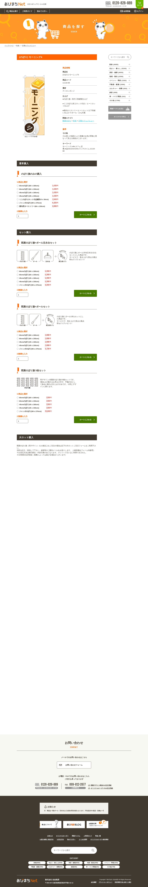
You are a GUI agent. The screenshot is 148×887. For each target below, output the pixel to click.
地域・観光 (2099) (116, 76)
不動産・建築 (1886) (117, 84)
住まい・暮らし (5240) (118, 68)
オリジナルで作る (121, 117)
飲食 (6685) (113, 64)
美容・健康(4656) (74, 863)
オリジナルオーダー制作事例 (99, 839)
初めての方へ (71, 839)
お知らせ (50, 836)
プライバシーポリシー (105, 882)
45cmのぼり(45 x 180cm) (28, 193)
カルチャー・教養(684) (55, 867)
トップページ (9, 45)
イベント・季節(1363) (111, 863)
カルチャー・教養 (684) (118, 88)
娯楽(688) (74, 867)
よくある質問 (83, 839)
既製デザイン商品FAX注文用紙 (101, 785)
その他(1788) (111, 867)
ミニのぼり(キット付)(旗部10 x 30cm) (33, 199)
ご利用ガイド (88, 836)
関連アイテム (76, 836)
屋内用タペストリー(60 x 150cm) (31, 206)
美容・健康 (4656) (116, 72)
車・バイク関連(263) (92, 867)
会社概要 (93, 882)
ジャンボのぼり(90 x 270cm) (29, 203)
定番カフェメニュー (29, 45)
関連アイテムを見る (116, 109)
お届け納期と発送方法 (46, 839)
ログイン (140, 11)
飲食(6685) (37, 863)
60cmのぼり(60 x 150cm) (28, 189)
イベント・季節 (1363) (118, 80)
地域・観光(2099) (92, 863)
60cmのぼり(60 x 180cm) (28, 186)
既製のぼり (67, 121)
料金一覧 (98, 836)
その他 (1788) (114, 100)
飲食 (17, 45)
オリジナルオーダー (62, 836)
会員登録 (126, 11)
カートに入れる (87, 215)
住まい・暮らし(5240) (55, 863)
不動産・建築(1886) (37, 867)
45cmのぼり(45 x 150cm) (28, 196)
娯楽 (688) (113, 92)
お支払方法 (60, 839)
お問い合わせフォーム (71, 765)
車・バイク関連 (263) (117, 96)
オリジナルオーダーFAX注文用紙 (102, 788)
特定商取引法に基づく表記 (123, 882)
